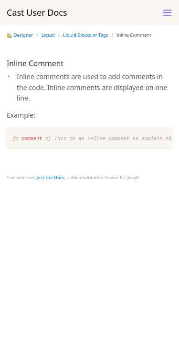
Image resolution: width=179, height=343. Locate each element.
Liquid (48, 35)
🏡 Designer (20, 35)
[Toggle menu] (167, 12)
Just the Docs (50, 177)
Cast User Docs (37, 12)
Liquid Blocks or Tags (85, 35)
